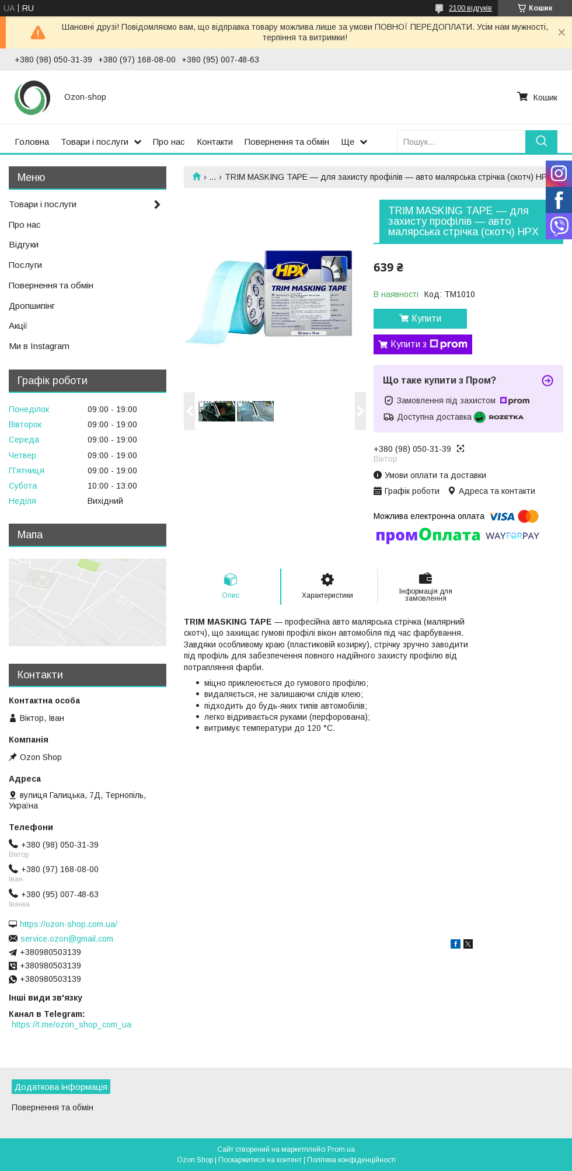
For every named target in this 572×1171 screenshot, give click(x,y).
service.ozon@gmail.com (66, 938)
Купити (426, 318)
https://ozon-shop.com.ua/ (68, 924)
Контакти (215, 142)
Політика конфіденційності (351, 1160)
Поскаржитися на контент (260, 1160)
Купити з (429, 344)
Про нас (169, 142)
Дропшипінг (32, 306)
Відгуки (24, 244)
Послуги (25, 265)
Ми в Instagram (39, 346)
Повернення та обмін (287, 142)
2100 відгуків (470, 8)
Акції (18, 325)
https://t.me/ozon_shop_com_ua (71, 1024)
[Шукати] (541, 141)
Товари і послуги (94, 142)
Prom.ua (341, 1149)
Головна (32, 142)
